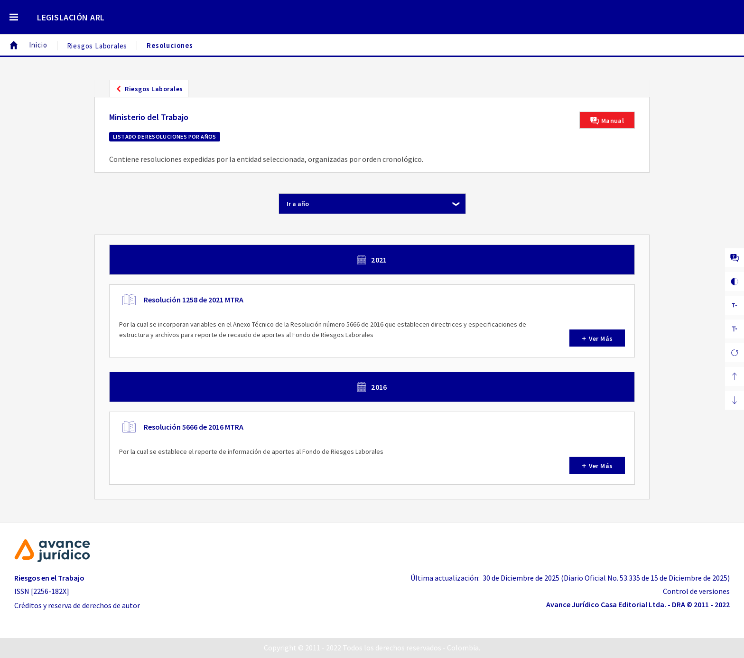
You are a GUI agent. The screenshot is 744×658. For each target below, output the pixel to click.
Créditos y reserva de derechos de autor (77, 605)
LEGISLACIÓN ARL (71, 17)
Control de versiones (696, 591)
